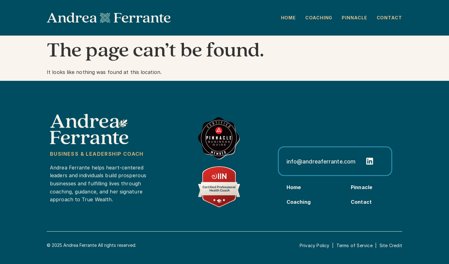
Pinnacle (354, 17)
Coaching (318, 17)
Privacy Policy (315, 245)
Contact (389, 17)
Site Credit (390, 245)
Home (288, 17)
